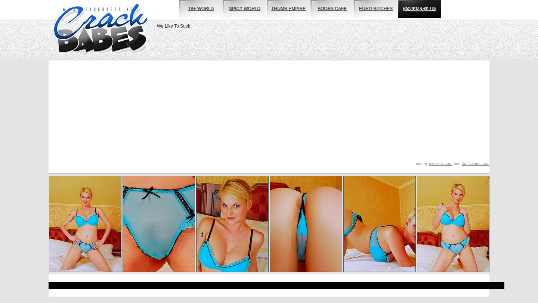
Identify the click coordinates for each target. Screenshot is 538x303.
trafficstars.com (475, 163)
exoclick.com (440, 163)
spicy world (244, 8)
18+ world (201, 8)
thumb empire (288, 8)
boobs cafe (332, 8)
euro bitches (376, 8)
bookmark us (419, 8)
